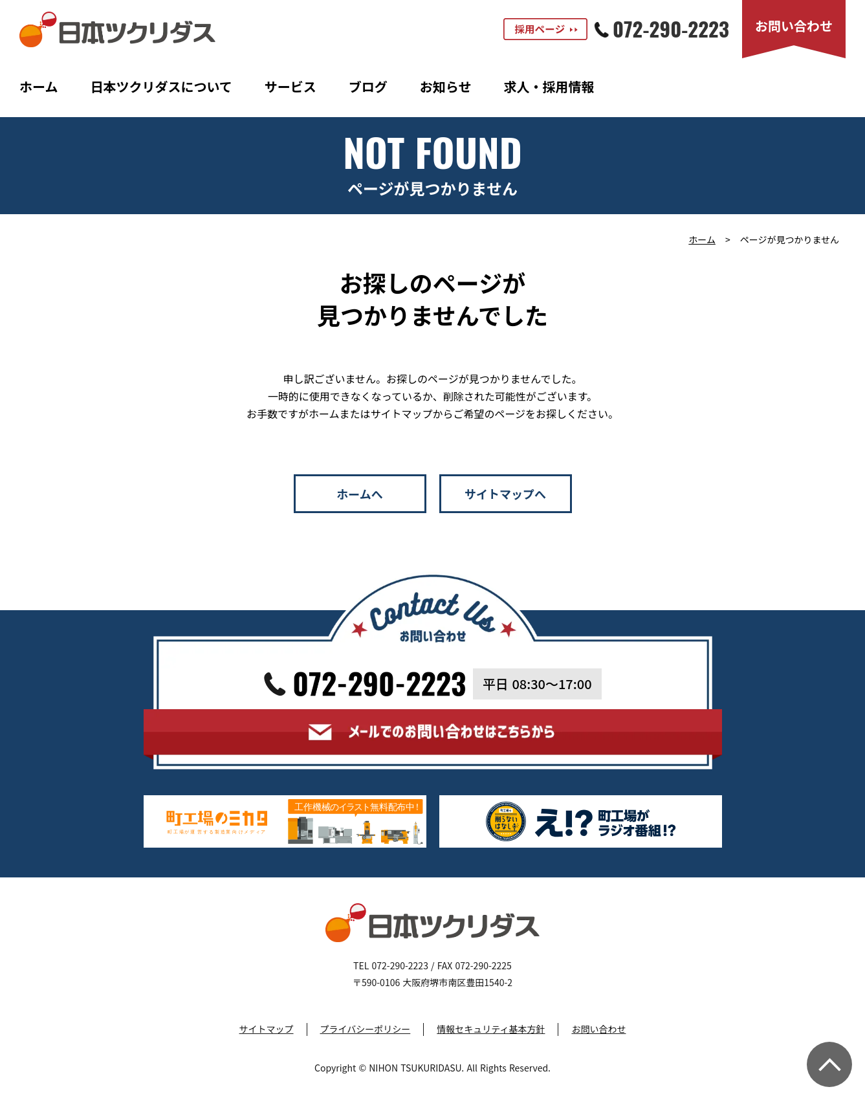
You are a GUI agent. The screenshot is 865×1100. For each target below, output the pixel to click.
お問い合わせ (598, 1029)
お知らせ (446, 86)
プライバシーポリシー (365, 1029)
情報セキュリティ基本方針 (491, 1029)
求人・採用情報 (548, 86)
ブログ (368, 86)
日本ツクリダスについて (161, 86)
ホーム (38, 86)
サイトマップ (266, 1029)
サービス (290, 86)
